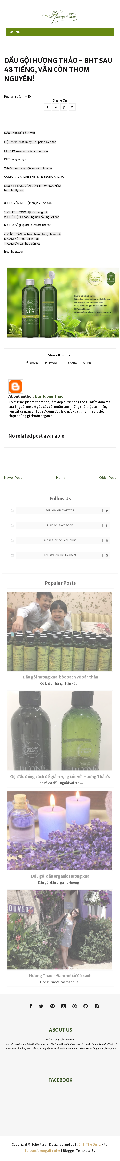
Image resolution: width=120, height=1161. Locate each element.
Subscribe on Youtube (76, 542)
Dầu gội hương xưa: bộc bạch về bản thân (60, 679)
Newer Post (13, 478)
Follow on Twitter (78, 512)
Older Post (107, 478)
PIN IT (88, 362)
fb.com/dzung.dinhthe (42, 1151)
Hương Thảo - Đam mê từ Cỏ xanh (60, 977)
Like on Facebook (78, 527)
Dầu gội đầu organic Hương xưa (60, 878)
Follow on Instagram (77, 557)
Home (60, 478)
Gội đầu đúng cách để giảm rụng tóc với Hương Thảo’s (60, 778)
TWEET (51, 362)
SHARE (32, 362)
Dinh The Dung (89, 1145)
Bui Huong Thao (49, 396)
